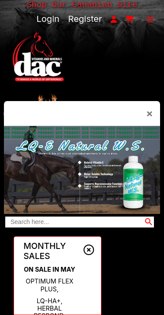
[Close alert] (89, 250)
